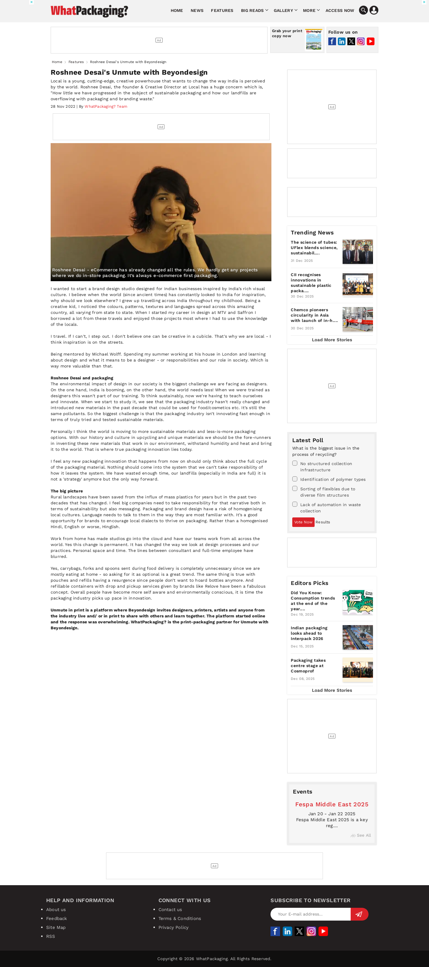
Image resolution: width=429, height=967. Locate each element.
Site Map (56, 927)
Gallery (283, 10)
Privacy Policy (173, 927)
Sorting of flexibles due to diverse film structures (323, 491)
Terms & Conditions (179, 918)
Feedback (56, 918)
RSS (50, 936)
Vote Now (303, 522)
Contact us (170, 909)
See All (360, 835)
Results (322, 522)
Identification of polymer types (329, 479)
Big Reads (252, 10)
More (309, 10)
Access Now (340, 10)
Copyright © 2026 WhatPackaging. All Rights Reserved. (214, 958)
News (197, 10)
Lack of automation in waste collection (326, 507)
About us (56, 909)
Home (177, 10)
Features (222, 10)
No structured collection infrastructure (322, 466)
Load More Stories (332, 339)
